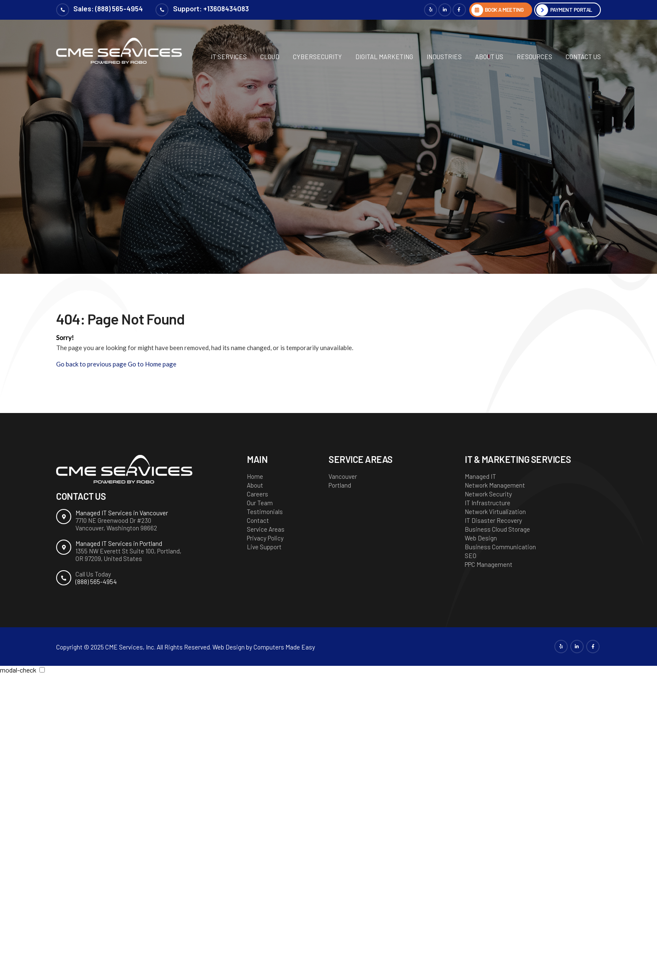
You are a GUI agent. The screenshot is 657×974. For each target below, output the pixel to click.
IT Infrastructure (487, 502)
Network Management (495, 485)
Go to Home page (152, 364)
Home (255, 476)
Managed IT (480, 476)
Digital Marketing (384, 56)
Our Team (260, 502)
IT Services (229, 56)
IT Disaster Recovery (493, 520)
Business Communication (500, 547)
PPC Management (488, 564)
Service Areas (266, 529)
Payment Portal (569, 9)
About (255, 485)
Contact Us (583, 56)
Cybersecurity (317, 56)
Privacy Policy (265, 538)
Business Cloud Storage (497, 529)
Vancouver (342, 476)
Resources (534, 56)
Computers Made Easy (284, 647)
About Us (489, 56)
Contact (258, 520)
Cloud (269, 56)
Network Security (488, 494)
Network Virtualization (495, 511)
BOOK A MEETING (495, 9)
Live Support (264, 547)
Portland (339, 485)
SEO (470, 555)
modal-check (18, 670)
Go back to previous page (91, 364)
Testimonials (265, 511)
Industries (444, 56)
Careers (257, 494)
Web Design (481, 538)
